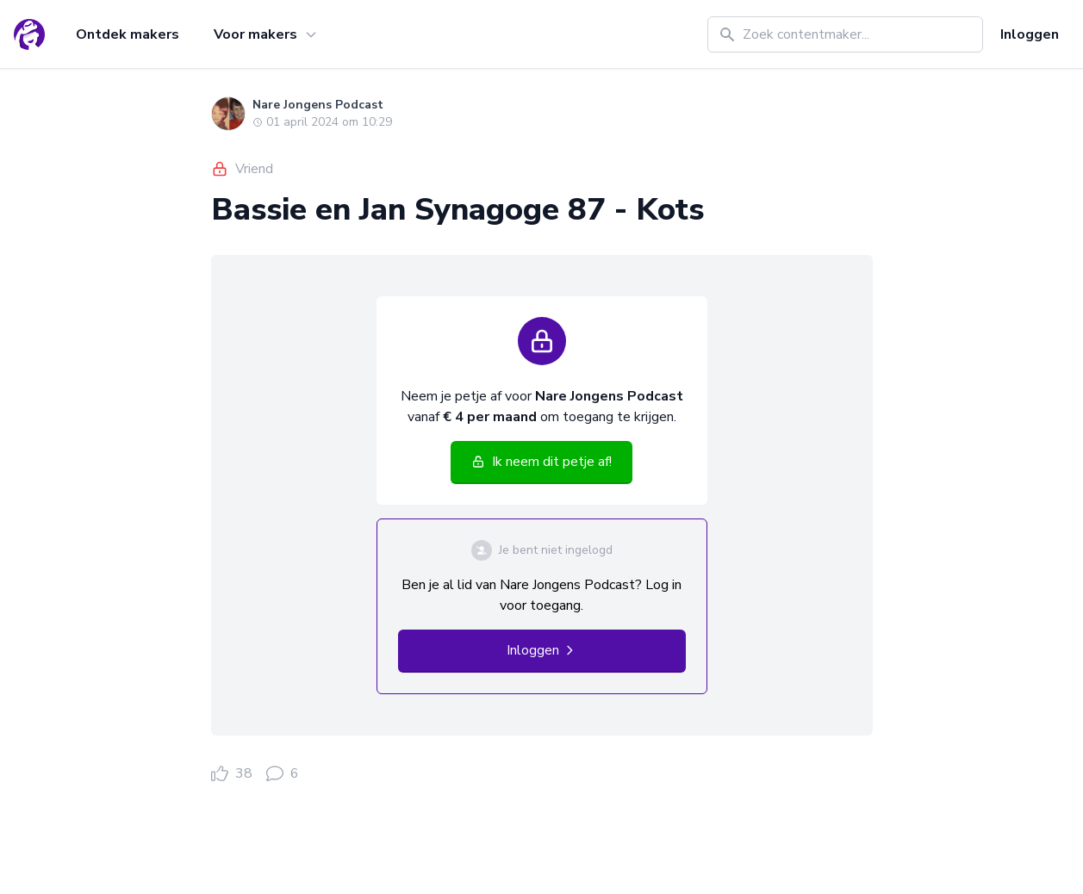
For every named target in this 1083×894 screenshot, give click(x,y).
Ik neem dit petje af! (541, 461)
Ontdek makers (127, 34)
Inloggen (1029, 34)
